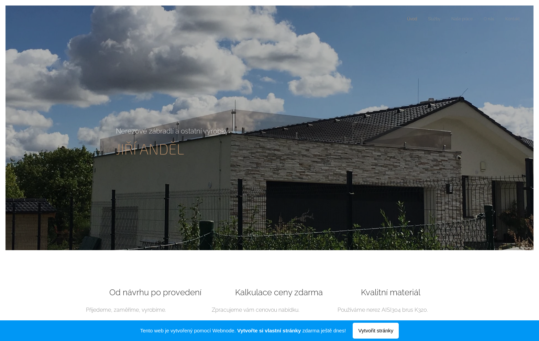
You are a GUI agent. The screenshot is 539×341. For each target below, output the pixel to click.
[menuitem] (477, 19)
